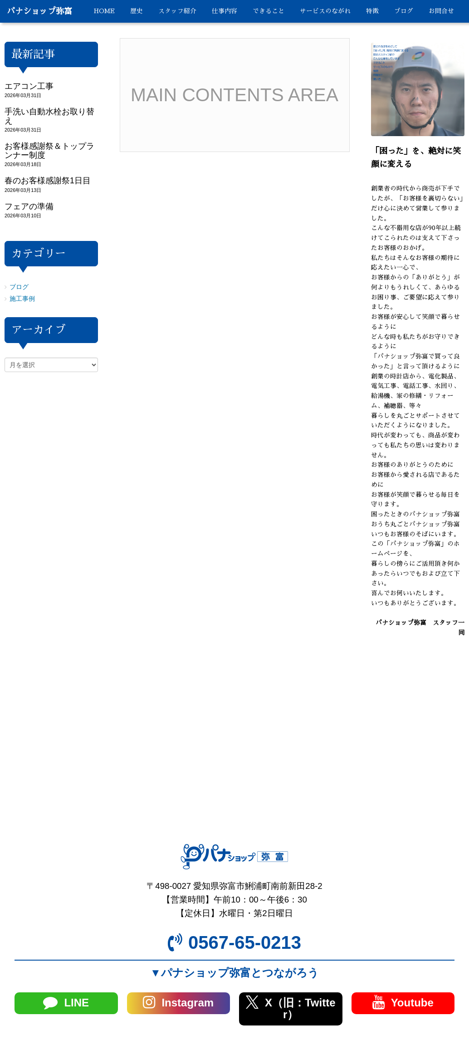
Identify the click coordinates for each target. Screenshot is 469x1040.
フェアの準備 (29, 206)
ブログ (19, 287)
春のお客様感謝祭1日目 (48, 180)
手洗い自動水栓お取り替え (49, 116)
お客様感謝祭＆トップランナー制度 (49, 150)
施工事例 (22, 298)
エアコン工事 (29, 86)
